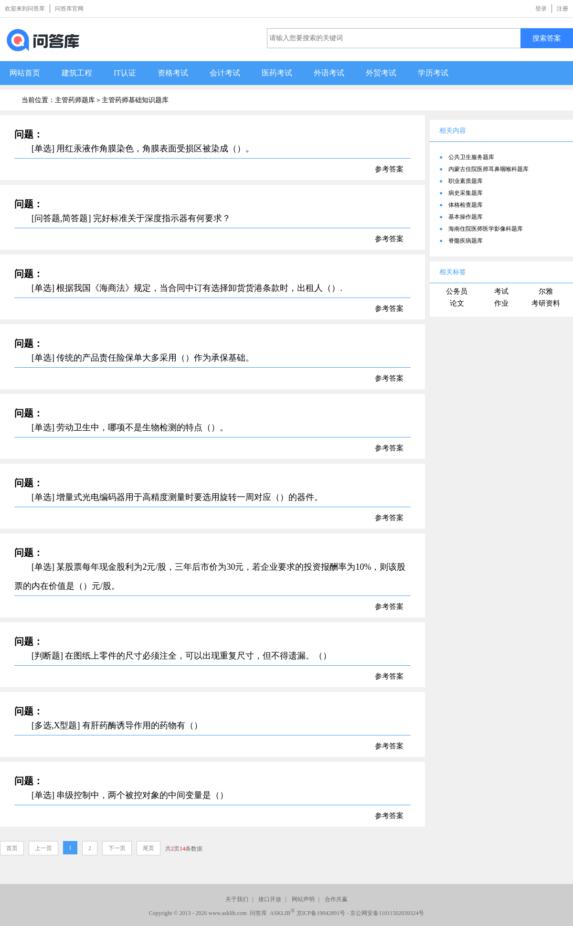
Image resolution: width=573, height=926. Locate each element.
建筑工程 (77, 73)
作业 (501, 303)
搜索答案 (546, 38)
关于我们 (236, 899)
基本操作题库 (465, 216)
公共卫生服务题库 (471, 157)
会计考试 (225, 73)
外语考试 (329, 73)
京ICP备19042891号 (321, 913)
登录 (541, 8)
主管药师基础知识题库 (135, 100)
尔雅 (546, 291)
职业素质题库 (465, 181)
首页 (12, 848)
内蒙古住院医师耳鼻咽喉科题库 (488, 169)
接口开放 (269, 899)
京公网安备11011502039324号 (387, 913)
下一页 (117, 848)
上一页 (43, 848)
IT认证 (125, 73)
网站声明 (303, 899)
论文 (457, 303)
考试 (501, 291)
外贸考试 (381, 73)
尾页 (148, 848)
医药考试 (277, 73)
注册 (562, 8)
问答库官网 (69, 8)
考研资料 (545, 303)
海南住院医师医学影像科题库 (485, 228)
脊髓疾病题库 (465, 240)
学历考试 (433, 73)
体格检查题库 (465, 205)
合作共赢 (336, 899)
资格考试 (173, 73)
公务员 (456, 291)
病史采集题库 (465, 193)
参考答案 (389, 169)
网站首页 (25, 73)
